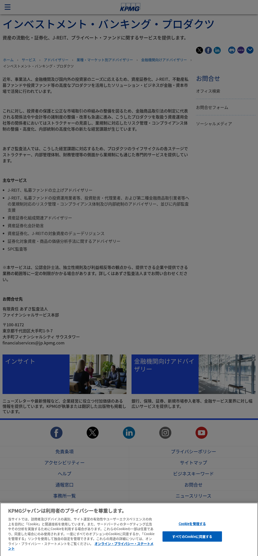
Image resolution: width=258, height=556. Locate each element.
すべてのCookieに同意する (192, 538)
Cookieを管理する (192, 525)
